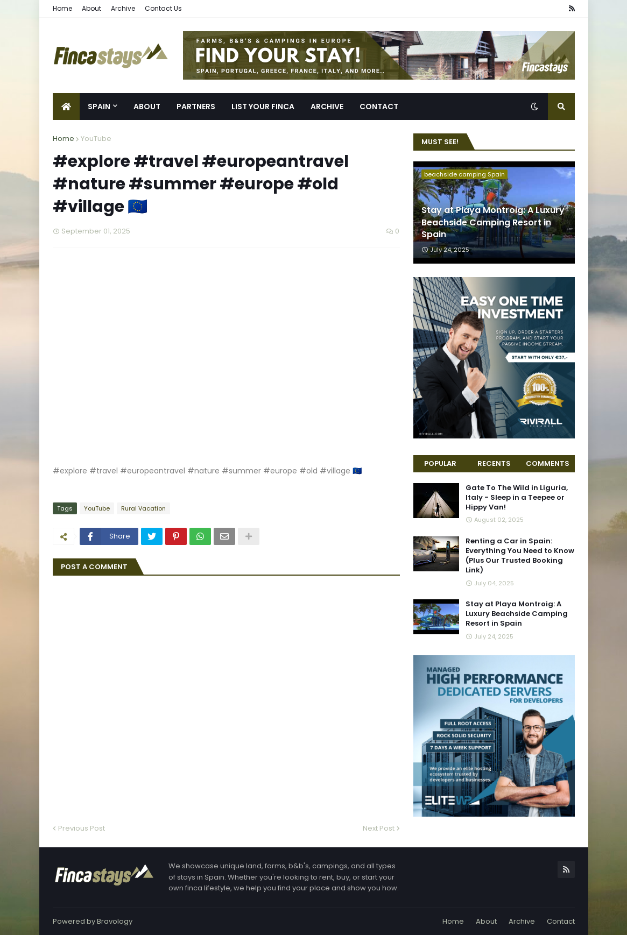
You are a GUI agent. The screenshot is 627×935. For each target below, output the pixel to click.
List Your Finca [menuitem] (262, 106)
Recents (494, 463)
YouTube (96, 138)
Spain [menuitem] (99, 106)
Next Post (378, 828)
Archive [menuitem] (327, 106)
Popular (440, 463)
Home (62, 8)
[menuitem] (66, 106)
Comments (547, 463)
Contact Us (163, 8)
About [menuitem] (146, 106)
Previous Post (81, 828)
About (91, 8)
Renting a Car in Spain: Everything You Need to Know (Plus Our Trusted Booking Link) (520, 556)
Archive (123, 8)
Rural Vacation (143, 508)
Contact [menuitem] (379, 106)
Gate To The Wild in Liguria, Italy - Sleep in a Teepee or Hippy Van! (517, 497)
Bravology (114, 921)
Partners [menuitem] (196, 106)
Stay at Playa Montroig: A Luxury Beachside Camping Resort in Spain (493, 222)
